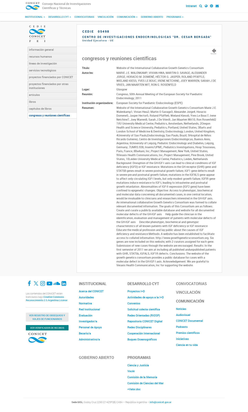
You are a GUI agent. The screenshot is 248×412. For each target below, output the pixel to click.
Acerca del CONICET (91, 291)
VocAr (131, 371)
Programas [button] (175, 16)
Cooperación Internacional (143, 333)
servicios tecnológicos (42, 70)
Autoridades (86, 297)
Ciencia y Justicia (138, 365)
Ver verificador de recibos (47, 327)
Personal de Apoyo (90, 327)
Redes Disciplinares (139, 327)
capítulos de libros (40, 109)
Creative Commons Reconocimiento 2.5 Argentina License (46, 298)
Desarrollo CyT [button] (59, 16)
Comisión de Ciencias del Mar (145, 383)
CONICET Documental (189, 321)
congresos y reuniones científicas (49, 115)
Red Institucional (89, 309)
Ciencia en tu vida (187, 345)
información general (41, 50)
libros (32, 102)
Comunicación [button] (127, 16)
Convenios (133, 303)
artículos (34, 95)
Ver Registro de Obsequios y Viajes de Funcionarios (47, 317)
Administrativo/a (89, 339)
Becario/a (85, 333)
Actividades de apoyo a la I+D (145, 297)
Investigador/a (88, 321)
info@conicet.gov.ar (160, 402)
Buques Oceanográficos (142, 339)
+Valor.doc (134, 389)
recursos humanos (40, 56)
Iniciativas (182, 339)
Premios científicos (188, 333)
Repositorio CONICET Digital (144, 321)
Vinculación (105, 16)
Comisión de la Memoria (142, 377)
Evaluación (85, 315)
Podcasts (182, 327)
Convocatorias (84, 16)
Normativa (85, 303)
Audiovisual (183, 315)
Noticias (181, 309)
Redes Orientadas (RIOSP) (143, 315)
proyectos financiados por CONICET (51, 77)
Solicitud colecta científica (143, 309)
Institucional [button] (35, 16)
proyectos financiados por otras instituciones (48, 86)
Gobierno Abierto (152, 16)
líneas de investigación (43, 63)
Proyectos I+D (136, 291)
